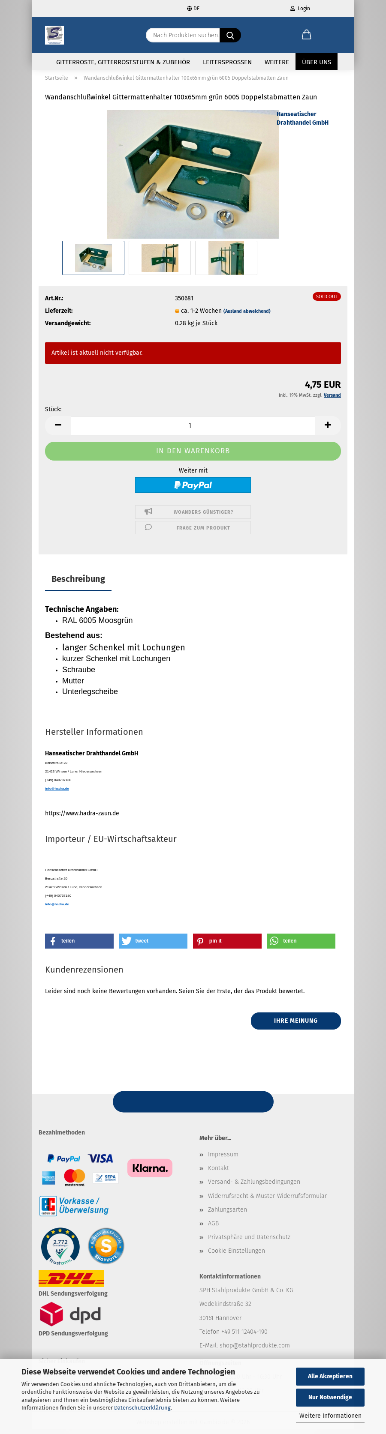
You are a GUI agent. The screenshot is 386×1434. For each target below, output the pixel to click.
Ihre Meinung (296, 1026)
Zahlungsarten (227, 1214)
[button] (306, 35)
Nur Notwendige (330, 1397)
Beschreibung (78, 584)
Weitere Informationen (330, 1415)
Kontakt (218, 1173)
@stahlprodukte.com (261, 1350)
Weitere (277, 62)
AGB (213, 1228)
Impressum (223, 1159)
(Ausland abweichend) (247, 316)
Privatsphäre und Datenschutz (249, 1242)
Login (300, 9)
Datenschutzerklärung (142, 1407)
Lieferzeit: (58, 315)
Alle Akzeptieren (330, 1376)
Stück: (53, 414)
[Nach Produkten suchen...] (230, 35)
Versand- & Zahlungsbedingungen (254, 1187)
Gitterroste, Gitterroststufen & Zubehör (123, 62)
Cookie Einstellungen (236, 1256)
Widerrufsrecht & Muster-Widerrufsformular (267, 1200)
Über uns (316, 62)
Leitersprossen (227, 62)
